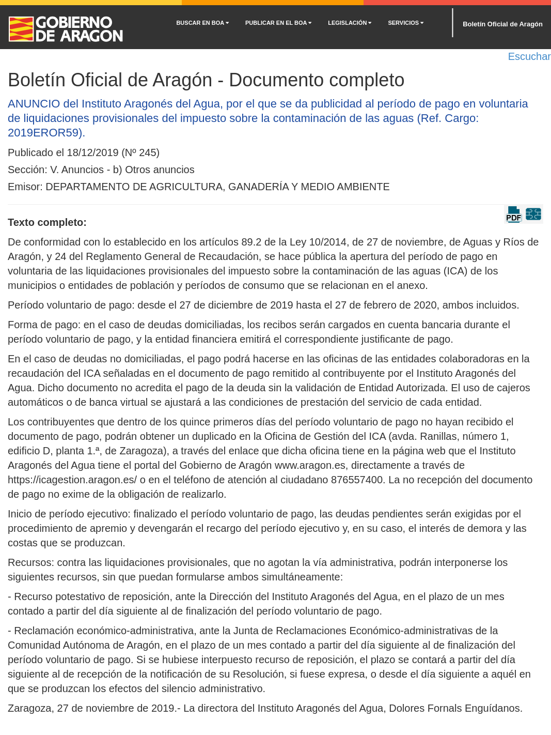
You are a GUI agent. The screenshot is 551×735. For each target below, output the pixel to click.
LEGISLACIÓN (349, 23)
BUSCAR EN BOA (202, 23)
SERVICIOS (405, 23)
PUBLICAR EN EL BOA (278, 23)
